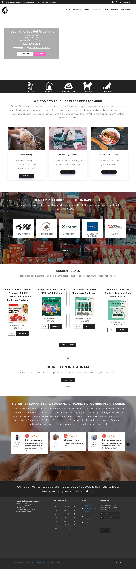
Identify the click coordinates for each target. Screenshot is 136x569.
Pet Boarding (49, 91)
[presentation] (110, 522)
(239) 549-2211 (31, 43)
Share (22, 333)
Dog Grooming (25, 53)
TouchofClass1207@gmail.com (25, 510)
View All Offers (68, 345)
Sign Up (105, 530)
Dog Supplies (88, 91)
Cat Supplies (107, 91)
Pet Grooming (30, 91)
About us (39, 53)
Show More (115, 448)
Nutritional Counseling (68, 91)
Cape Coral (112, 416)
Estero (56, 420)
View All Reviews (59, 468)
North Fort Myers (44, 420)
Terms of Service (41, 562)
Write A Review (77, 468)
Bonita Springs (28, 420)
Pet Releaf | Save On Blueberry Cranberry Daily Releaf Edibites (117, 293)
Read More (26, 176)
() (39, 47)
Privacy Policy (31, 562)
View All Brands (69, 250)
